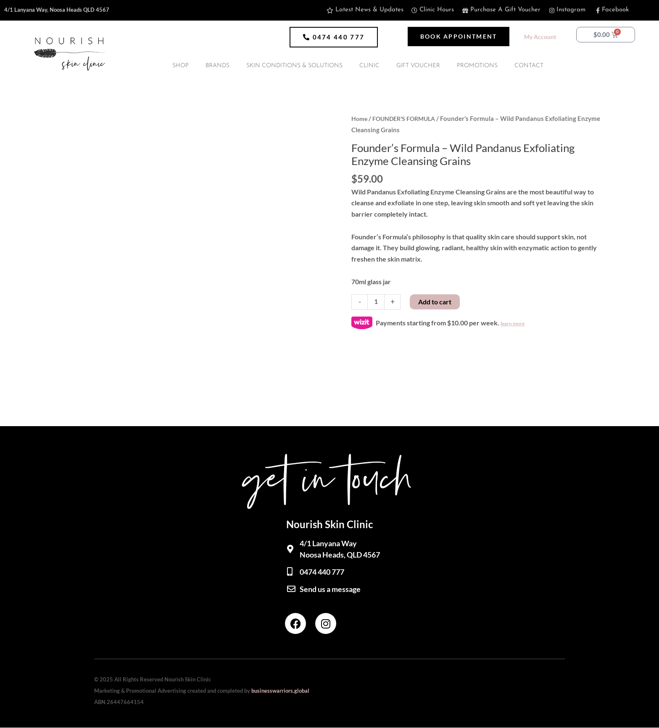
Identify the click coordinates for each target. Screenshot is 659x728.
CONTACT (528, 66)
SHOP (180, 66)
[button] (334, 37)
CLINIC (369, 66)
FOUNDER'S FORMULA (407, 118)
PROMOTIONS (477, 66)
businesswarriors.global (280, 690)
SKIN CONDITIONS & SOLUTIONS (294, 66)
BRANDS (217, 66)
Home (360, 118)
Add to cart (435, 301)
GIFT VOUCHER (418, 66)
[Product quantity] (376, 302)
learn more (513, 323)
